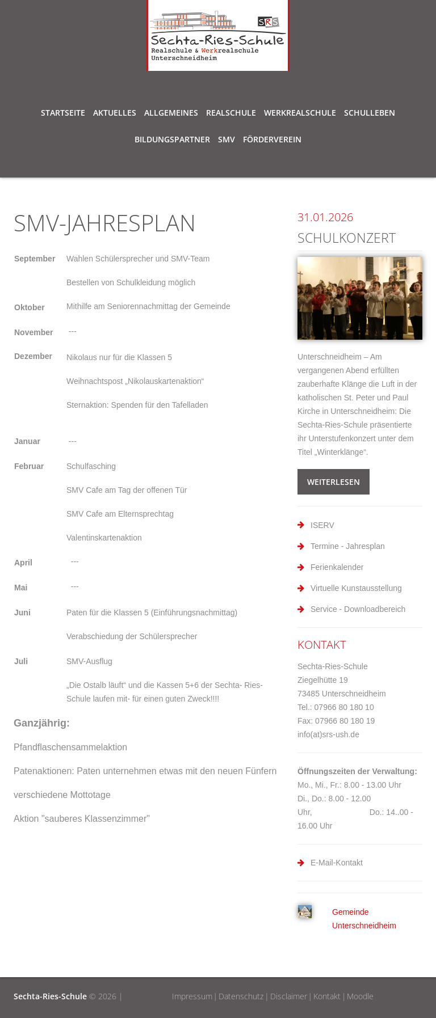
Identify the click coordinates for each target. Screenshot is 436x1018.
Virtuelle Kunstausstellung (356, 588)
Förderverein (272, 139)
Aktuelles (114, 112)
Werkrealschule (300, 114)
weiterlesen (333, 481)
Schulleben (369, 114)
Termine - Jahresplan (348, 546)
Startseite (63, 112)
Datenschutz (241, 996)
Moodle (360, 996)
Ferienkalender (337, 567)
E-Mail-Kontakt (337, 862)
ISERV (322, 525)
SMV (226, 141)
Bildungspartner (172, 141)
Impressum (192, 996)
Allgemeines (171, 114)
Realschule (231, 114)
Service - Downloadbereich (358, 609)
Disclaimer (288, 996)
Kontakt (327, 996)
